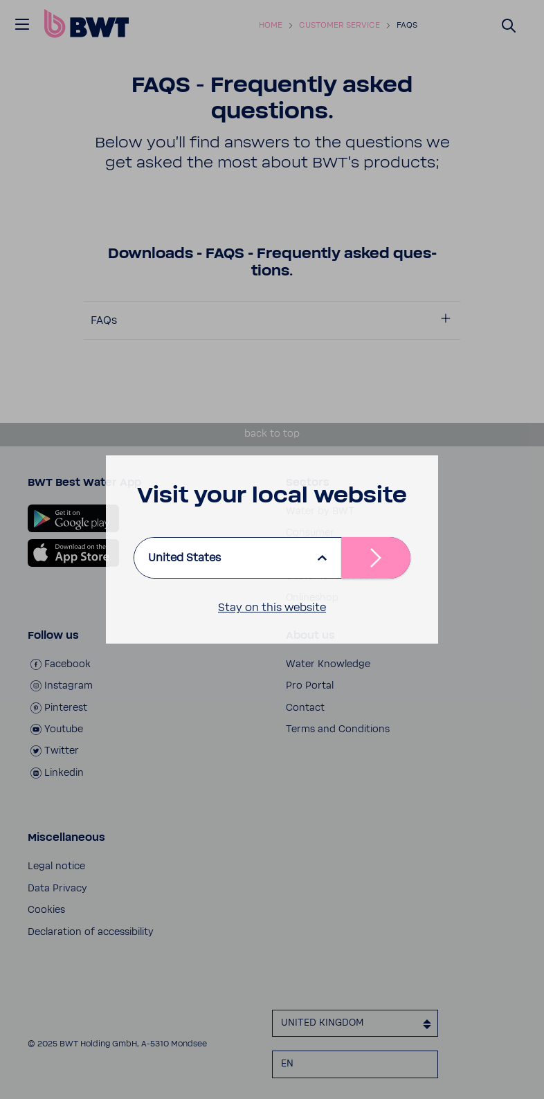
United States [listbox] (184, 558)
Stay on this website (272, 607)
